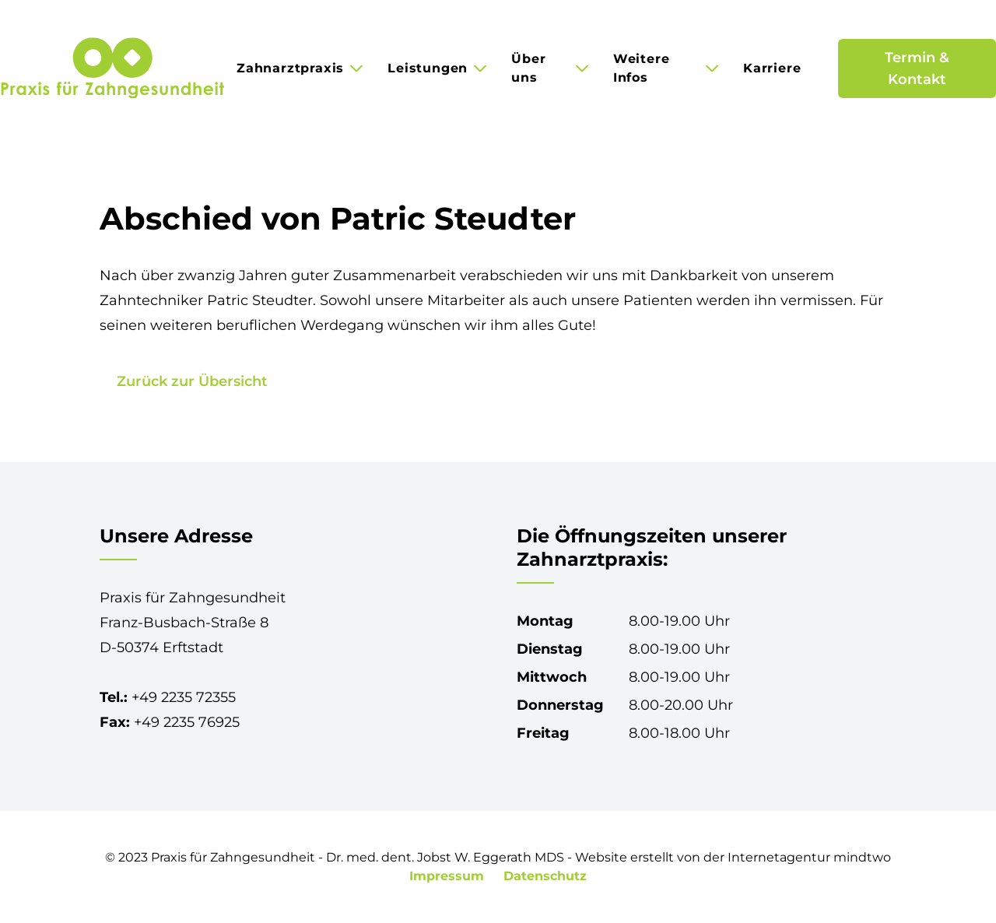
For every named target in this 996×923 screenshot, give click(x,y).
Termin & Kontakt (917, 68)
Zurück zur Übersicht (192, 381)
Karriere (772, 68)
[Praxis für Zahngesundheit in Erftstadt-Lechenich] (112, 68)
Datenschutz (545, 876)
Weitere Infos (641, 68)
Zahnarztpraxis (290, 68)
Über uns (528, 68)
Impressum (448, 876)
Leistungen (428, 68)
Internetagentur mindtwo (809, 857)
